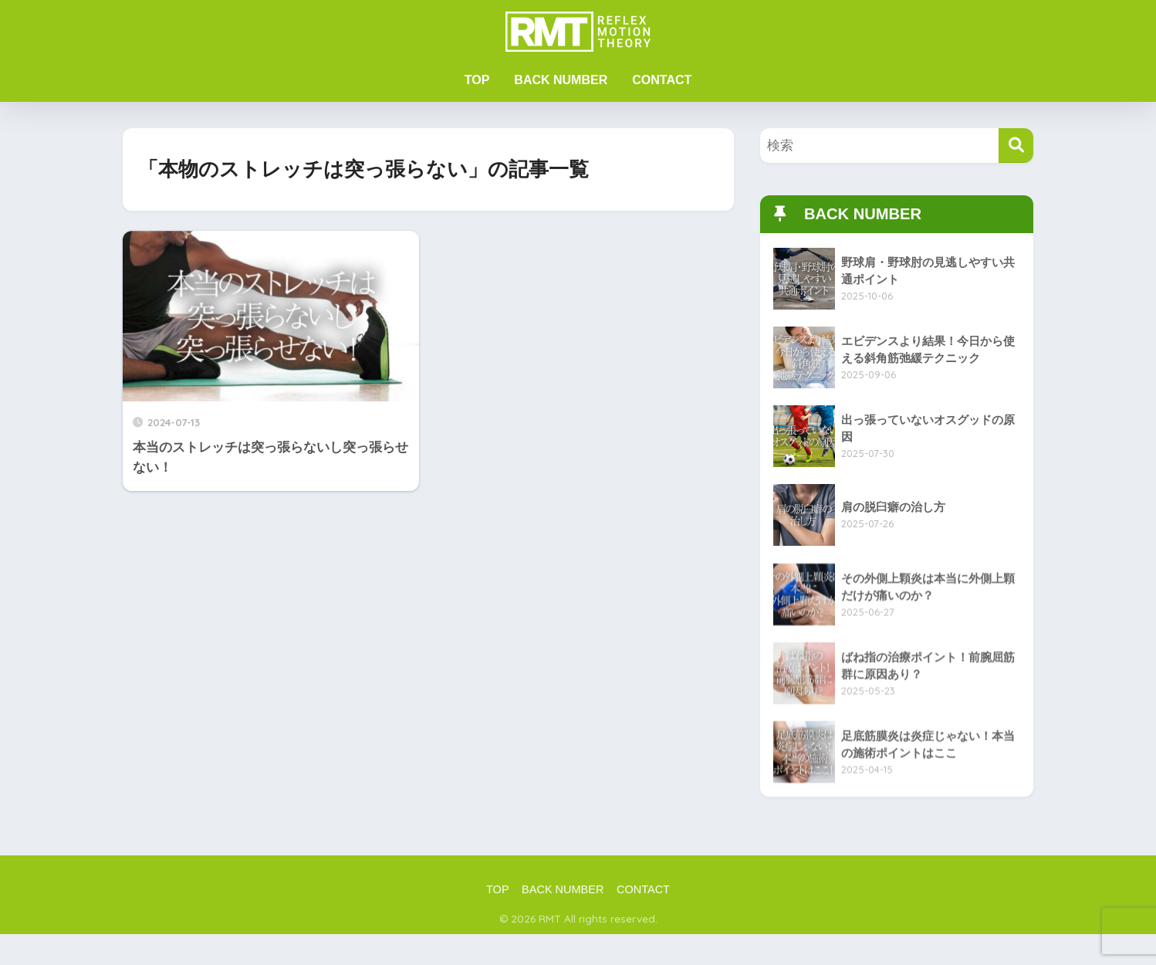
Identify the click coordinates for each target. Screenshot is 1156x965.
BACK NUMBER (560, 79)
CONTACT (661, 79)
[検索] (1016, 145)
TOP (477, 79)
